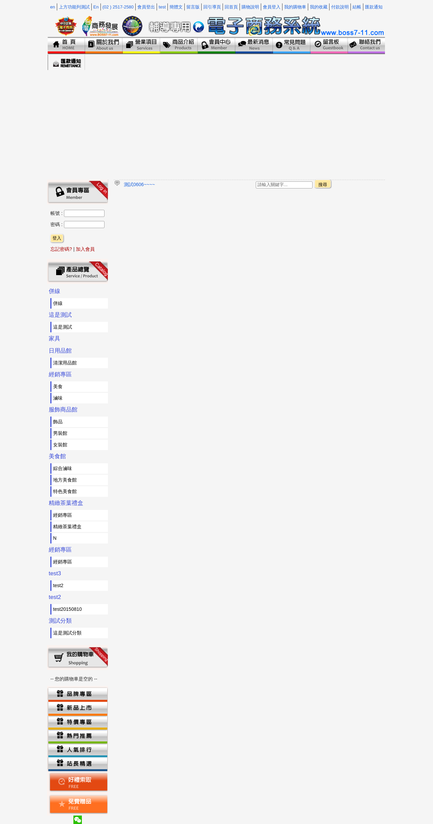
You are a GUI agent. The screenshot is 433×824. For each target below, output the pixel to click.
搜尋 (322, 184)
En (96, 6)
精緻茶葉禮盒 (66, 503)
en (52, 6)
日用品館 (60, 351)
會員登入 (271, 6)
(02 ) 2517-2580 (118, 6)
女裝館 (60, 444)
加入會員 (85, 249)
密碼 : (57, 224)
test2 (58, 585)
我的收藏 (318, 6)
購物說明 (250, 6)
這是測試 (60, 315)
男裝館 (60, 433)
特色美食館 (65, 491)
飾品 (58, 421)
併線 (54, 291)
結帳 (356, 6)
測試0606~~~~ (139, 184)
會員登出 (146, 6)
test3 (55, 573)
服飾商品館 (63, 409)
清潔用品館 (65, 362)
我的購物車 (295, 6)
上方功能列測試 (74, 6)
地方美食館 (65, 480)
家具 (54, 338)
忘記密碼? (61, 249)
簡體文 (176, 6)
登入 (56, 238)
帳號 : (57, 213)
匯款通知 (374, 6)
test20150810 (67, 609)
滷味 (58, 398)
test (162, 6)
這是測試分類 (67, 633)
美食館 (57, 456)
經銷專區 (60, 374)
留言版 (193, 6)
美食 (58, 386)
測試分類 (60, 621)
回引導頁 (212, 6)
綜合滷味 (62, 468)
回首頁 (231, 6)
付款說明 (340, 6)
